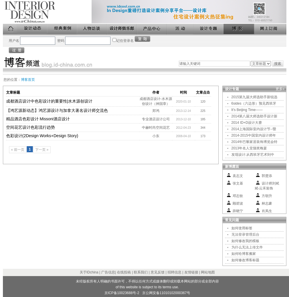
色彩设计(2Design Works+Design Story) (42, 135)
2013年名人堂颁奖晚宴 (249, 148)
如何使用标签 (241, 228)
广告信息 (108, 272)
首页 (10, 29)
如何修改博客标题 (245, 260)
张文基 (238, 183)
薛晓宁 (238, 211)
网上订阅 (270, 29)
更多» (280, 89)
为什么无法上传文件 (247, 247)
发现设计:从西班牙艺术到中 (252, 155)
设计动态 (32, 29)
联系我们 (141, 272)
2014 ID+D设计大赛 (246, 123)
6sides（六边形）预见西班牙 (253, 103)
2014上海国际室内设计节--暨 (253, 129)
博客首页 (28, 80)
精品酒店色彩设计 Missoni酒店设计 (38, 119)
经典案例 (62, 29)
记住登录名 (125, 41)
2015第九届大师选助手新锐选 (254, 97)
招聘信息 (174, 272)
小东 (155, 136)
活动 (180, 29)
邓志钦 (238, 196)
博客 (239, 29)
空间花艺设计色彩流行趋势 (30, 127)
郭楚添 (267, 176)
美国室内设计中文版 (47, 12)
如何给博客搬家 (243, 254)
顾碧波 (238, 203)
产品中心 (152, 29)
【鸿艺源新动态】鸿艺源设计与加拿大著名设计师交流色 (57, 110)
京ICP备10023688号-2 (121, 293)
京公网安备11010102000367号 (166, 293)
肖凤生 (267, 211)
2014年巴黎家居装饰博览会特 (254, 142)
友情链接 (191, 272)
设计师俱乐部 (122, 29)
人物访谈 (92, 29)
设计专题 (209, 29)
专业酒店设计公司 (156, 119)
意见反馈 (158, 272)
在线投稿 (124, 272)
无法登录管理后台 (245, 234)
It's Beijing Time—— (247, 110)
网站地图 (208, 272)
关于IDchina (89, 272)
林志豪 (267, 203)
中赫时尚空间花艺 (156, 128)
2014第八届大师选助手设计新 (254, 116)
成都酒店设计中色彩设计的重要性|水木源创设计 (49, 101)
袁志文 (238, 176)
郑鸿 (155, 111)
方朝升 (267, 196)
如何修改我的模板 (245, 241)
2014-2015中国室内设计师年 (253, 135)
